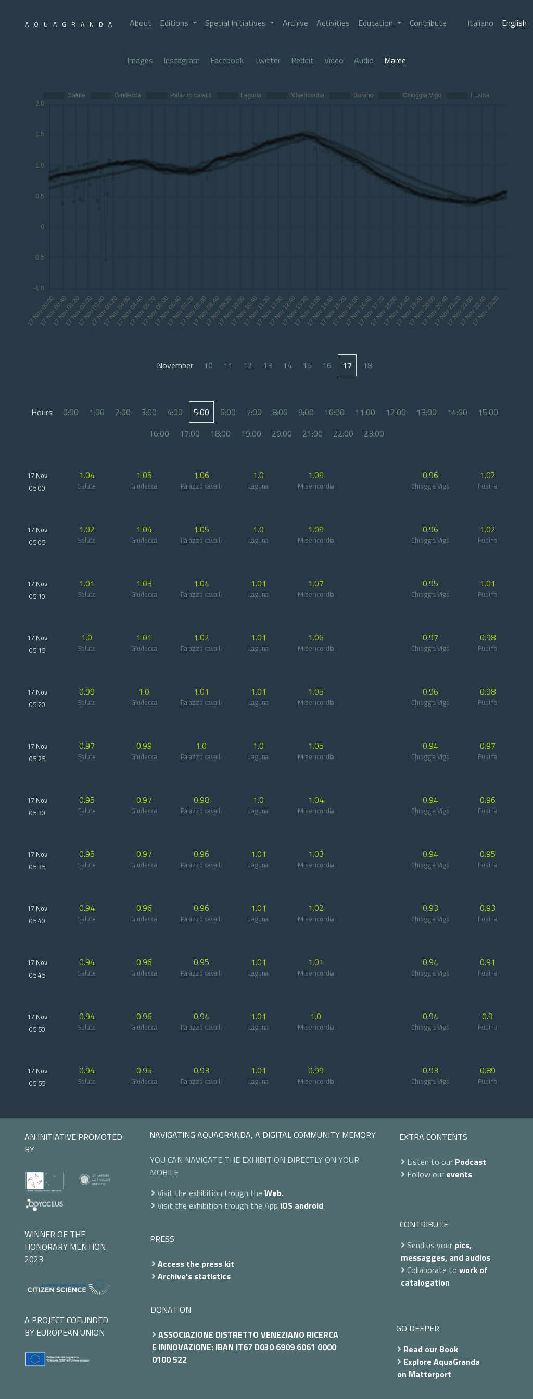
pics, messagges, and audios (445, 1251)
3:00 (149, 412)
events (459, 1174)
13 (267, 365)
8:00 (280, 412)
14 (287, 365)
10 (208, 365)
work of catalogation (444, 1276)
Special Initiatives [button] (236, 23)
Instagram (181, 60)
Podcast (470, 1162)
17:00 (190, 433)
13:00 (426, 412)
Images (140, 60)
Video (334, 60)
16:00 (159, 433)
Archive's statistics (194, 1276)
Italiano (480, 23)
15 (307, 365)
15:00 (488, 412)
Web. (274, 1193)
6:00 (228, 412)
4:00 (175, 412)
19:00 (251, 433)
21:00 (312, 433)
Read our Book (430, 1349)
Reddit (302, 60)
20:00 (282, 433)
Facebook (227, 60)
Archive (295, 23)
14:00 (457, 412)
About (140, 23)
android (309, 1205)
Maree (395, 60)
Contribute (428, 23)
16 (327, 365)
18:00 (220, 433)
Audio (364, 60)
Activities (333, 23)
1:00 (97, 412)
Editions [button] (175, 23)
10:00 (334, 412)
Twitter (267, 60)
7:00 (254, 412)
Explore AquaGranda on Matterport (438, 1367)
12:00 (396, 412)
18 (367, 365)
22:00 (343, 433)
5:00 (201, 412)
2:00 (123, 412)
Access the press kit (196, 1263)
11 (228, 365)
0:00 (71, 412)
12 (247, 365)
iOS (286, 1205)
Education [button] (376, 23)
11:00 (365, 412)
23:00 (374, 433)
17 (347, 365)
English (514, 23)
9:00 (306, 412)
